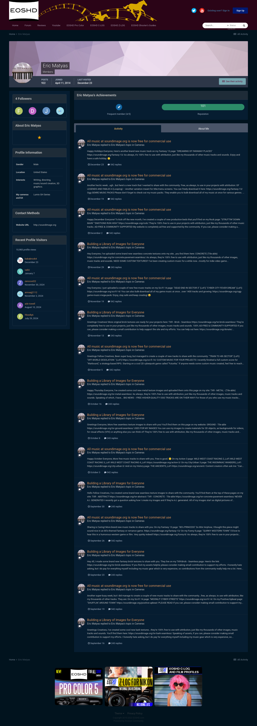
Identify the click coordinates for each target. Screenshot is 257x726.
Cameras (139, 145)
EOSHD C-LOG (97, 25)
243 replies (115, 267)
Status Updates (231, 27)
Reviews (41, 25)
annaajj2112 (31, 292)
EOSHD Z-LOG (118, 25)
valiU (27, 270)
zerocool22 (30, 281)
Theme (119, 713)
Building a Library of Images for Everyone (115, 244)
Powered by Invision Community (128, 721)
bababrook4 (31, 258)
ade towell (30, 303)
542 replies (115, 164)
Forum (28, 25)
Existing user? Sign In (219, 10)
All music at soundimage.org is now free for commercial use (129, 141)
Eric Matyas (93, 145)
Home (15, 25)
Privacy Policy (134, 713)
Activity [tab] (118, 128)
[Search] (214, 25)
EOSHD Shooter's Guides (143, 25)
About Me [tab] (203, 128)
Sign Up (240, 10)
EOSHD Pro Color (75, 25)
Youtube (56, 25)
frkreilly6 (29, 315)
